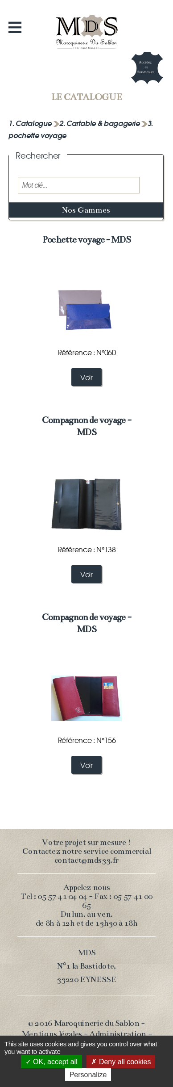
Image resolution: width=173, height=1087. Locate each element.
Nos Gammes (86, 210)
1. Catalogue (30, 122)
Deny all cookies (121, 1062)
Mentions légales (51, 1034)
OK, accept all (51, 1062)
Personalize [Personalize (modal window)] (88, 1075)
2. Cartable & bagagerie (100, 122)
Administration (117, 1034)
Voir (86, 377)
